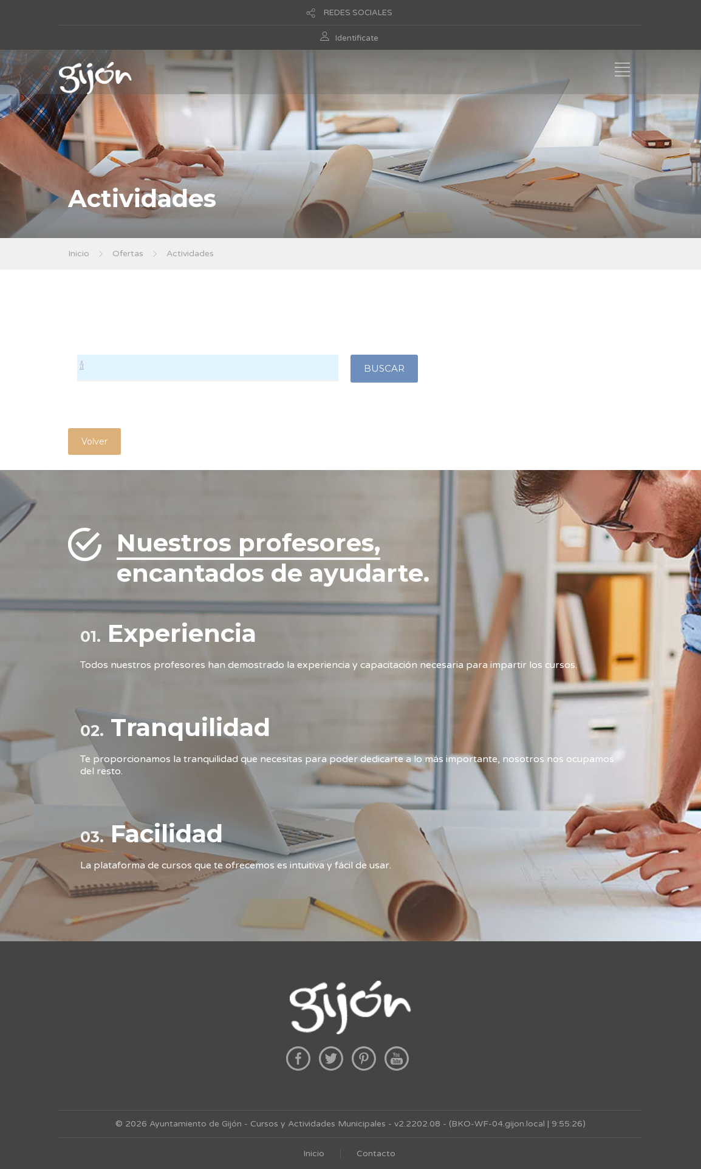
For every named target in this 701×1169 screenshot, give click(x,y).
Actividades (190, 253)
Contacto (376, 1153)
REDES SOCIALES (358, 13)
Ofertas (127, 253)
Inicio (78, 253)
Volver (94, 441)
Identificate (356, 38)
